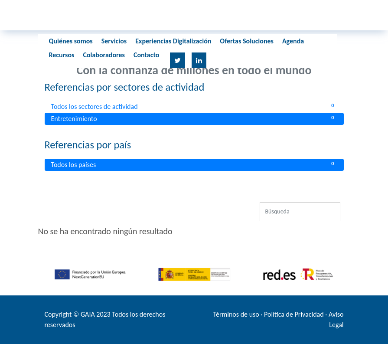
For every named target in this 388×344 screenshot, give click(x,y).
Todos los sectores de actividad (194, 106)
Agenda (293, 41)
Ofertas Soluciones (247, 41)
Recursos (62, 55)
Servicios (114, 41)
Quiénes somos (71, 41)
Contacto (146, 55)
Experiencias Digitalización (173, 41)
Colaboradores (103, 55)
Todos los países (194, 164)
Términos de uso (236, 314)
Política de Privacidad (294, 314)
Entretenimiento (194, 118)
